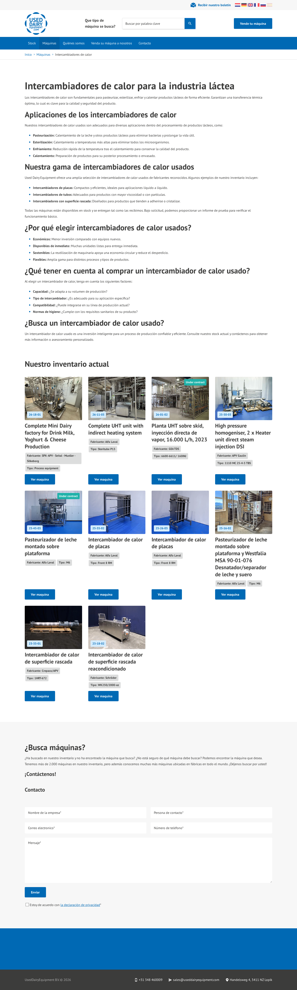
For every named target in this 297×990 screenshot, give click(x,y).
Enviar (35, 892)
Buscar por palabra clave (142, 23)
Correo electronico (41, 828)
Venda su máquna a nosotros (111, 43)
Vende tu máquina (253, 23)
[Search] (190, 23)
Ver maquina (40, 479)
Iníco (28, 54)
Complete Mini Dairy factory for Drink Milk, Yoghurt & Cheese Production (49, 436)
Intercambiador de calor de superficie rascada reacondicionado (115, 661)
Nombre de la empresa (44, 812)
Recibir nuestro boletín (214, 5)
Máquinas (49, 43)
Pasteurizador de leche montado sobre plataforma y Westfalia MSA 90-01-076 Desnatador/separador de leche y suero (241, 557)
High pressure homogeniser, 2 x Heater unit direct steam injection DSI (243, 436)
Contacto (145, 43)
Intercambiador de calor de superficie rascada (52, 658)
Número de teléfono (169, 828)
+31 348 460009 (151, 980)
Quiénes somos (74, 43)
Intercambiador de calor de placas (115, 543)
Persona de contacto (169, 812)
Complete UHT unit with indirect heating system (115, 429)
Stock (32, 43)
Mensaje (34, 842)
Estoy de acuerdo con (63, 905)
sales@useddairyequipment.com (196, 980)
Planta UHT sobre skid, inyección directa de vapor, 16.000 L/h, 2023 (179, 432)
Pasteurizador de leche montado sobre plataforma (51, 546)
